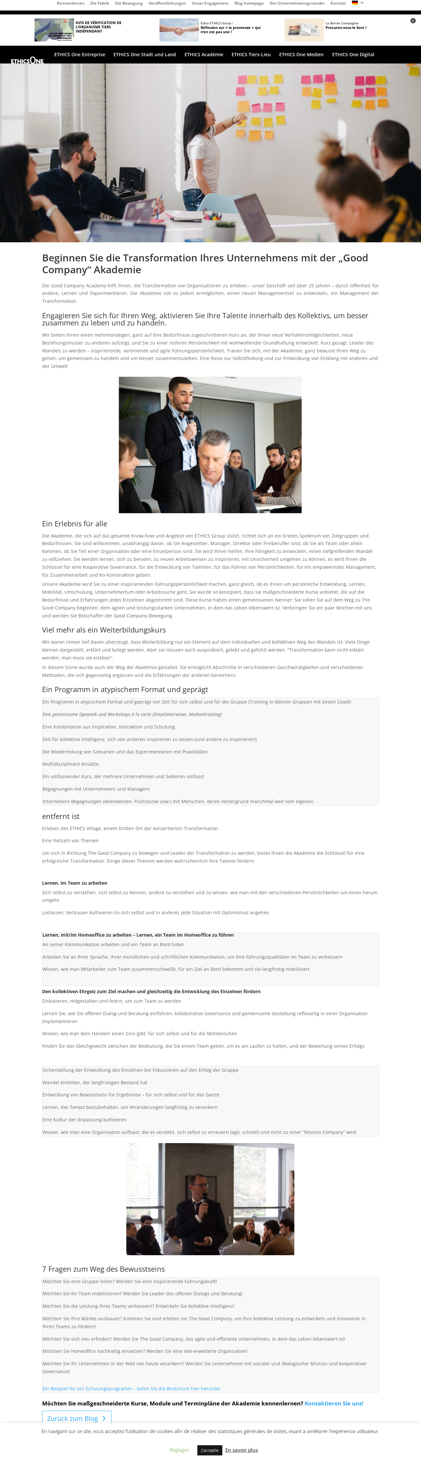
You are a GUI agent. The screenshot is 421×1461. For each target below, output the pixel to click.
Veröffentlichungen (167, 3)
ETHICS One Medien (301, 55)
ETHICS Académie (204, 55)
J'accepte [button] (209, 1450)
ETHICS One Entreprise (79, 55)
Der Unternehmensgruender (297, 3)
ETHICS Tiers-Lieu (251, 55)
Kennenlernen (71, 3)
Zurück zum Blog (72, 1418)
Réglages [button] (179, 1450)
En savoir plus (241, 1450)
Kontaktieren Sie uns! (334, 1403)
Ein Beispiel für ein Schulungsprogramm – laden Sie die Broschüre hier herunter (131, 1388)
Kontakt (338, 3)
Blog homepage (249, 3)
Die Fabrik (99, 3)
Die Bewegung (129, 3)
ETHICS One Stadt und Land (144, 55)
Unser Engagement (210, 3)
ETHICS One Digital (353, 55)
